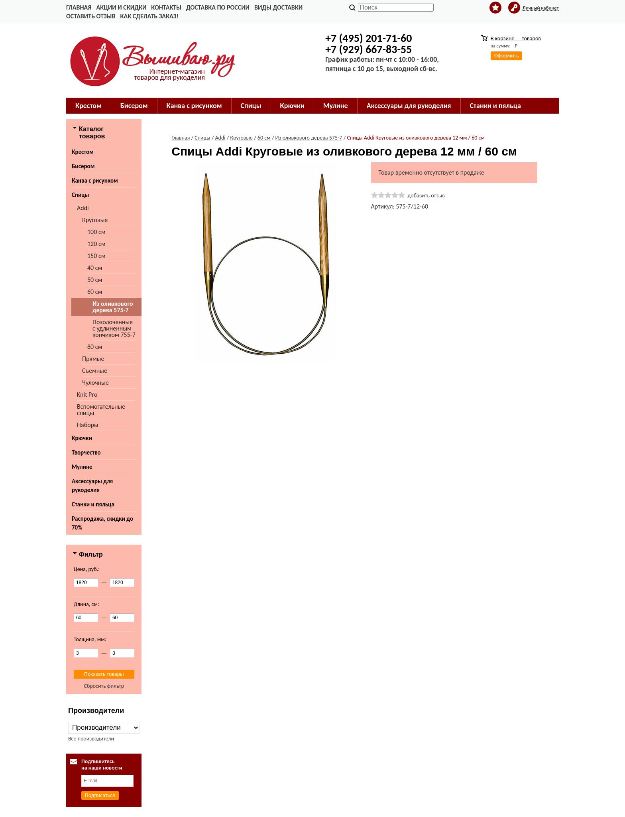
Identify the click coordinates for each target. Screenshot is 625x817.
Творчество (86, 452)
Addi (83, 208)
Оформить (506, 55)
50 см (94, 279)
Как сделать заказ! (149, 16)
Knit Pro (87, 394)
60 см (94, 291)
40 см (94, 268)
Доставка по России (218, 7)
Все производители (91, 738)
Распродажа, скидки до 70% (102, 523)
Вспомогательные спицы (101, 410)
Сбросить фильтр (104, 686)
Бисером (134, 105)
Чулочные (95, 382)
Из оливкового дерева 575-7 (112, 307)
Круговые (95, 220)
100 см (96, 232)
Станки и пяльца (495, 105)
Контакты (166, 7)
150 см (96, 256)
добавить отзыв (426, 195)
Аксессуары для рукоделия (409, 105)
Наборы (87, 425)
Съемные (94, 370)
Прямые (93, 358)
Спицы (251, 105)
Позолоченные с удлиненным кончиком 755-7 (114, 328)
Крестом (88, 105)
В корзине (516, 38)
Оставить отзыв (90, 16)
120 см (96, 244)
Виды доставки (278, 7)
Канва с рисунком (194, 105)
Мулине (335, 105)
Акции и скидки (121, 7)
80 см (94, 346)
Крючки (292, 105)
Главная (78, 7)
